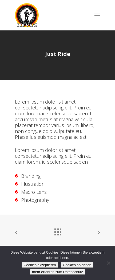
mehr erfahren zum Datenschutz (57, 272)
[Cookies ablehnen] (108, 263)
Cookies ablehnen (77, 265)
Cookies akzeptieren (40, 265)
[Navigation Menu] (97, 15)
